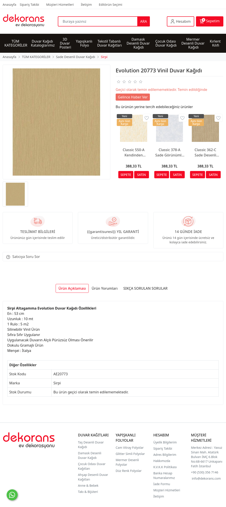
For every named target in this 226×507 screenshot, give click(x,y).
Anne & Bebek (88, 485)
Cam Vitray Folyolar (130, 447)
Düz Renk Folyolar (129, 471)
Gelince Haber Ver (133, 97)
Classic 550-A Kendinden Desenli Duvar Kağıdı (133, 152)
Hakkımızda (161, 461)
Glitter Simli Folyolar (130, 454)
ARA (143, 21)
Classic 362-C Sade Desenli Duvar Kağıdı (205, 152)
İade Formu (161, 484)
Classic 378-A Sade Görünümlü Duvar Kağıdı (169, 152)
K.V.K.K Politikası (165, 467)
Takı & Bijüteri (88, 492)
